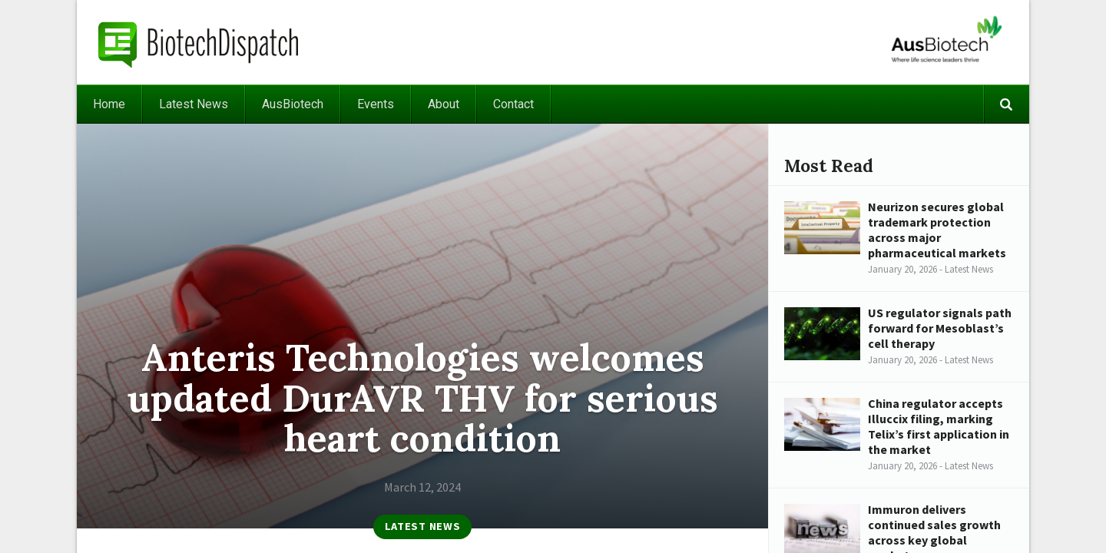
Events (375, 104)
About (443, 104)
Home (109, 104)
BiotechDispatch (199, 42)
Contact (513, 104)
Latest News (193, 104)
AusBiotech (292, 104)
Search (1006, 104)
